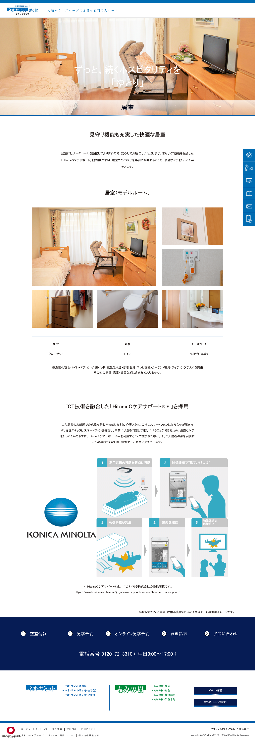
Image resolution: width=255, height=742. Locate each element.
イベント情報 (215, 690)
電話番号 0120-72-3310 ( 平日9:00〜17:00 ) (127, 654)
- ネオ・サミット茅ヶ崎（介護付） (80, 695)
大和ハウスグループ (32, 735)
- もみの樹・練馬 (161, 686)
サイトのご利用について (61, 735)
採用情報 (72, 729)
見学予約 (81, 633)
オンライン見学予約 (127, 633)
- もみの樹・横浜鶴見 (163, 695)
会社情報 (57, 729)
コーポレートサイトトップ (34, 729)
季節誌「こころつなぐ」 (215, 702)
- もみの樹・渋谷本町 (163, 699)
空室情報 (34, 633)
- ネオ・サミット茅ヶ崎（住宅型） (80, 690)
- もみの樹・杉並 (161, 690)
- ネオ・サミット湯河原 (75, 686)
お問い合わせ (221, 633)
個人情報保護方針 (88, 735)
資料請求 (174, 633)
